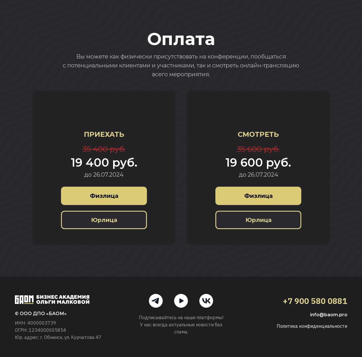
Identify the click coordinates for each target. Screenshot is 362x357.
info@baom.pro (328, 314)
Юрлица (104, 219)
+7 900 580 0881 (315, 301)
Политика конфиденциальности (312, 326)
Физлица (104, 195)
